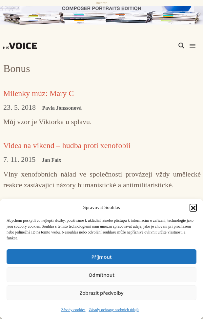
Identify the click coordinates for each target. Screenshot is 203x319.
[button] (193, 207)
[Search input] (150, 45)
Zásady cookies (73, 310)
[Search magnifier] (181, 45)
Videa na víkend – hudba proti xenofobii (67, 145)
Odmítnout (101, 275)
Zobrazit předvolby (102, 293)
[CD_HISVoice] (101, 15)
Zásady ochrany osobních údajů (114, 310)
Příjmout (101, 256)
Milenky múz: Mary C (38, 93)
